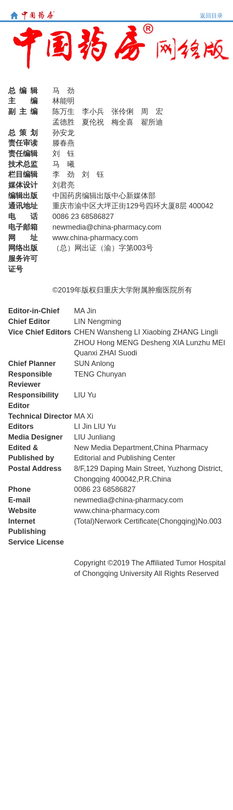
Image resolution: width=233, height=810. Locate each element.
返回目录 (211, 15)
